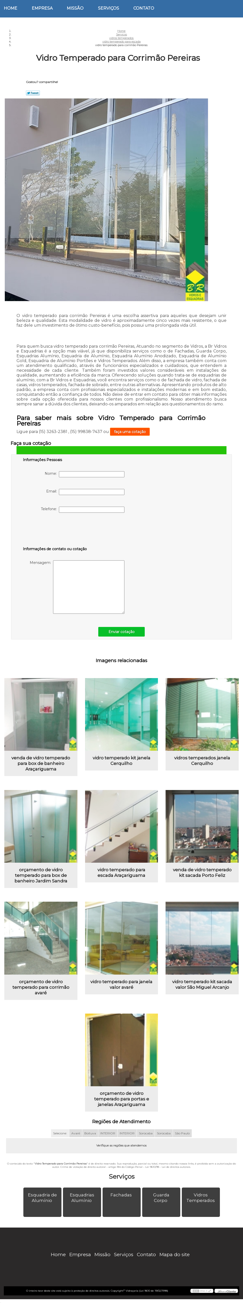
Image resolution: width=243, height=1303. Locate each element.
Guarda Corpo (161, 1197)
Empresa (42, 8)
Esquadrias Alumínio (82, 1197)
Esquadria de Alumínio (42, 1197)
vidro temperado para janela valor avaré (121, 984)
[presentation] (55, 531)
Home (10, 8)
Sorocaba (146, 1133)
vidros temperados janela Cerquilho (202, 760)
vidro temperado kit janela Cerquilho (121, 760)
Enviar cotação (121, 631)
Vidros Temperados (201, 1197)
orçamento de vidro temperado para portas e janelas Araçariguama (121, 1099)
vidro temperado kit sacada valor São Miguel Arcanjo (202, 984)
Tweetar (33, 92)
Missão (75, 8)
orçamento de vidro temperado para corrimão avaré (40, 987)
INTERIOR (107, 1133)
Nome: (84, 474)
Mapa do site (174, 1254)
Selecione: (60, 1133)
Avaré (75, 1133)
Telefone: (82, 510)
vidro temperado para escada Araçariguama (121, 872)
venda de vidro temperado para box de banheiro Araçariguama (40, 763)
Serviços (108, 8)
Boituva (90, 1133)
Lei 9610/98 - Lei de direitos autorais (167, 1167)
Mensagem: (77, 587)
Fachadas (121, 1194)
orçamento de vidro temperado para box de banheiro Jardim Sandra (40, 875)
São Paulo (182, 1133)
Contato (143, 8)
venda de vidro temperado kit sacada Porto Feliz (202, 872)
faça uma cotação (130, 431)
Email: (85, 492)
